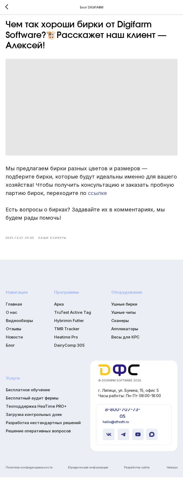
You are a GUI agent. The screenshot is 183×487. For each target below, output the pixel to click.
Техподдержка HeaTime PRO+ (36, 416)
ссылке (123, 197)
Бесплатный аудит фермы (32, 408)
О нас (11, 322)
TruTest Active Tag (72, 322)
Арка (59, 314)
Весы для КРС (125, 346)
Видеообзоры (19, 330)
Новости (14, 346)
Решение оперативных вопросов (38, 440)
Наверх (172, 477)
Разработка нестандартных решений (43, 432)
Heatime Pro (66, 346)
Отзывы (13, 338)
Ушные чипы (123, 322)
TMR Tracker (66, 338)
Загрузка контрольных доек (34, 424)
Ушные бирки (124, 314)
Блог (10, 355)
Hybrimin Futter (69, 330)
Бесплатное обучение (28, 399)
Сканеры (120, 330)
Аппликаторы (124, 338)
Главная (14, 314)
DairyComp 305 (69, 355)
